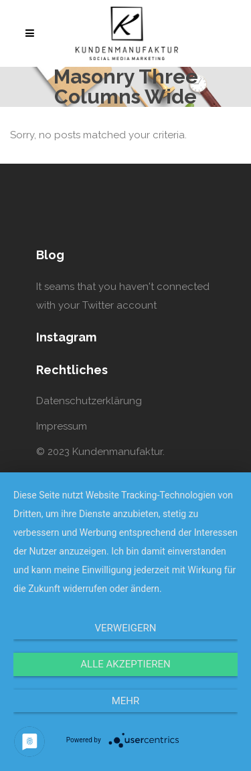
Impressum (61, 426)
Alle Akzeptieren (125, 664)
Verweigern (126, 628)
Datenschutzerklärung (89, 401)
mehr (126, 701)
